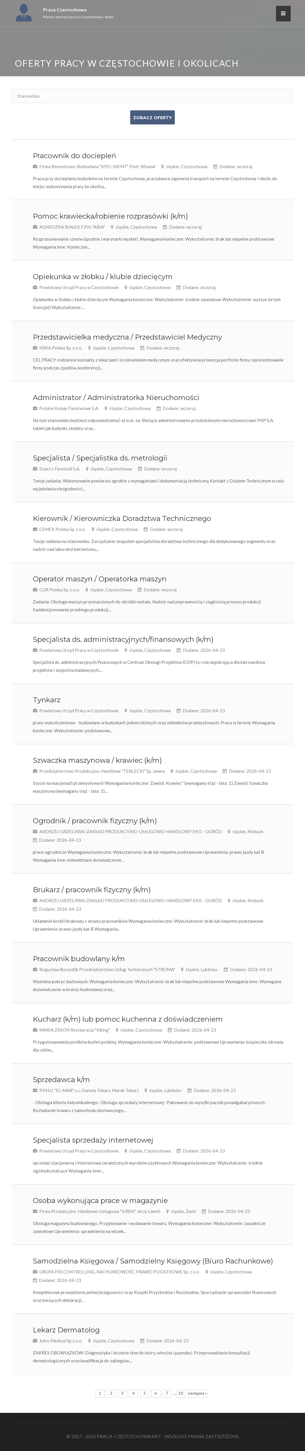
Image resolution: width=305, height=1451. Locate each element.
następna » (197, 1393)
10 (180, 1393)
